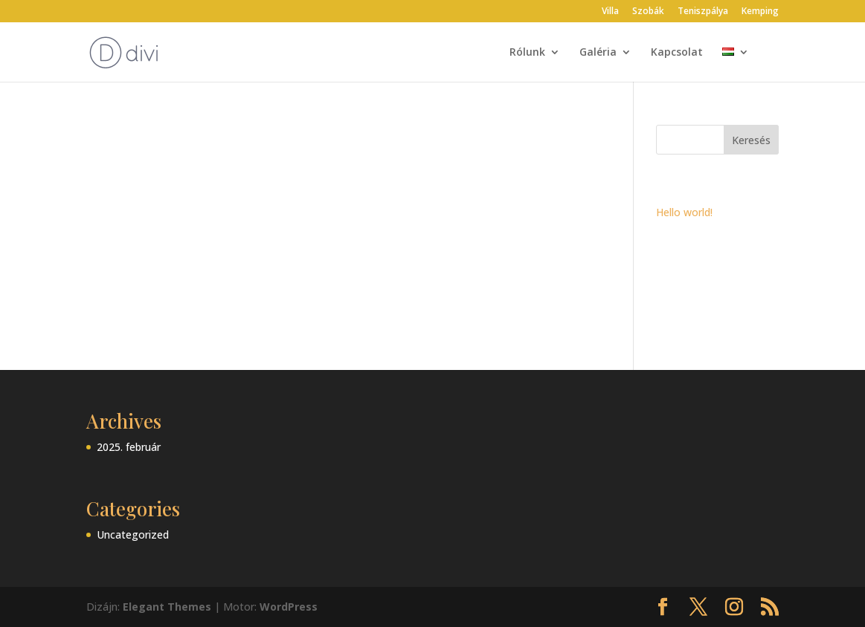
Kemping (760, 12)
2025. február (129, 447)
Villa (610, 12)
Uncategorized (133, 534)
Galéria (598, 53)
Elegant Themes (167, 607)
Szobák (648, 12)
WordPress (289, 607)
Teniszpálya (703, 12)
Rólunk (527, 53)
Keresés (751, 140)
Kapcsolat (677, 53)
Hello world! (684, 212)
